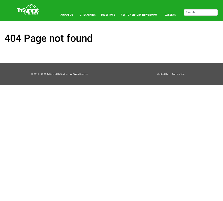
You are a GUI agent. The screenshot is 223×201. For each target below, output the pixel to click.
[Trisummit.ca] (29, 7)
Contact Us (162, 74)
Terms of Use (178, 74)
